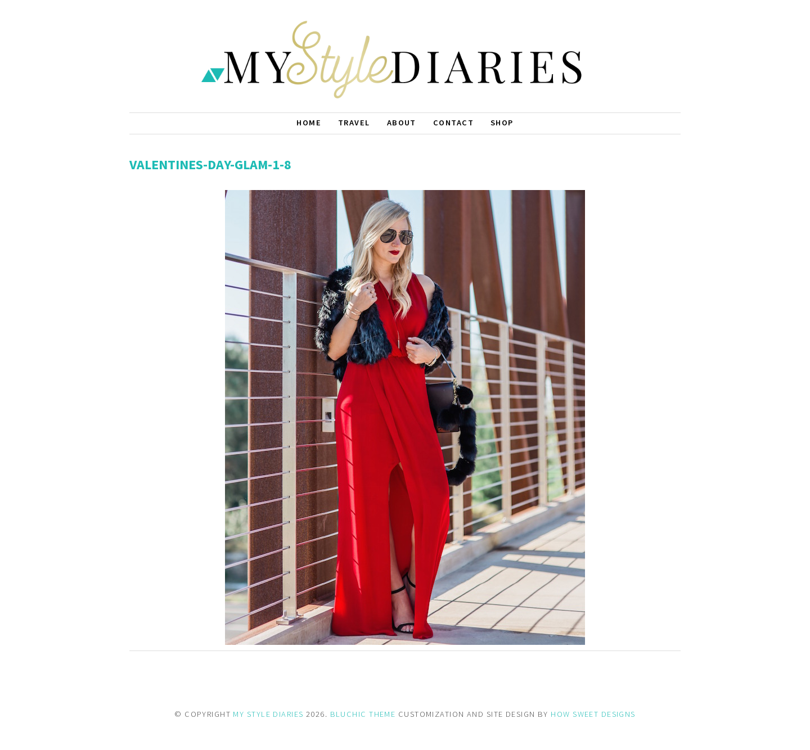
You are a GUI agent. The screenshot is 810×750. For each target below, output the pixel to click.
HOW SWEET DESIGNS (593, 714)
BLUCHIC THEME (363, 714)
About (401, 123)
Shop (502, 123)
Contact (453, 123)
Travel (354, 123)
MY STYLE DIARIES (268, 714)
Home (308, 123)
